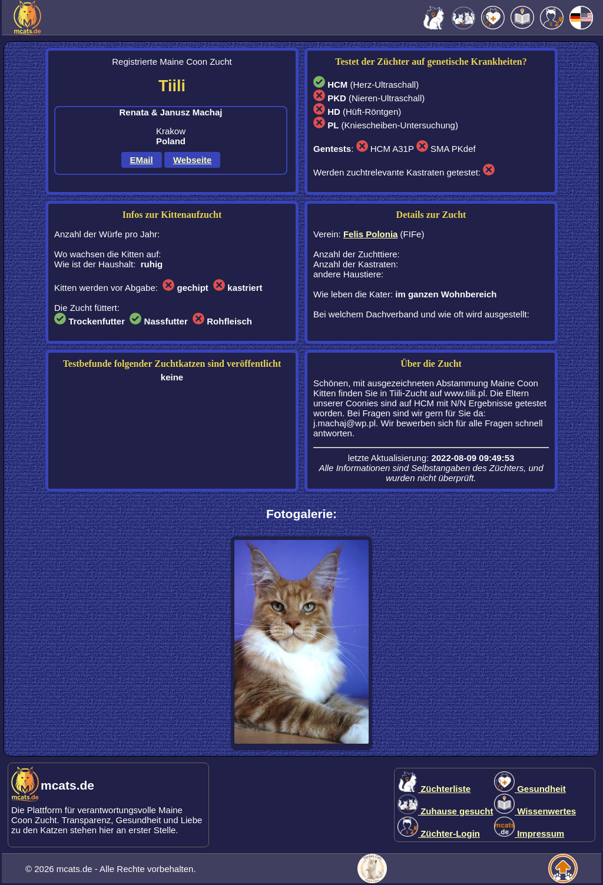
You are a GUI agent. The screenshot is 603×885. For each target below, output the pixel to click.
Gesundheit (530, 789)
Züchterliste (434, 789)
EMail (141, 160)
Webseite (192, 160)
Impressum (529, 833)
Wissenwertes (535, 811)
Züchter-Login (438, 833)
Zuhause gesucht (445, 811)
